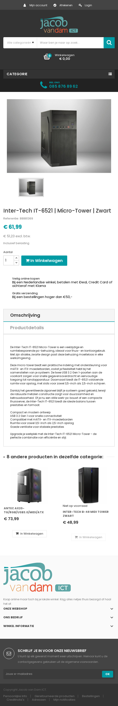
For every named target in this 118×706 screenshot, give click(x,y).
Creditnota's (15, 699)
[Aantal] (8, 260)
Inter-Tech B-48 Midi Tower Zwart (86, 514)
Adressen (39, 699)
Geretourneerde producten (55, 696)
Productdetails (27, 328)
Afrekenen (63, 5)
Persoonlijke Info (15, 696)
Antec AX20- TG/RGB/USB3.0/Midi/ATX (24, 510)
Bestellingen (91, 696)
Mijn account (35, 5)
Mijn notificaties (64, 699)
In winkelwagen (44, 260)
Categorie (17, 74)
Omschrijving (25, 315)
